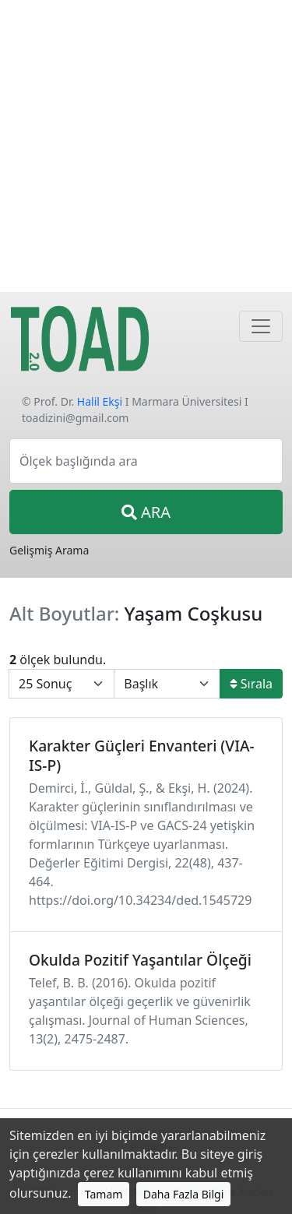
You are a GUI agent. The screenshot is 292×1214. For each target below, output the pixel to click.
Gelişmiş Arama (49, 550)
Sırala (251, 683)
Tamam (104, 1194)
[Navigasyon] (261, 326)
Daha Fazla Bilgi (183, 1194)
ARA (146, 512)
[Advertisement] (146, 146)
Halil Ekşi (99, 401)
